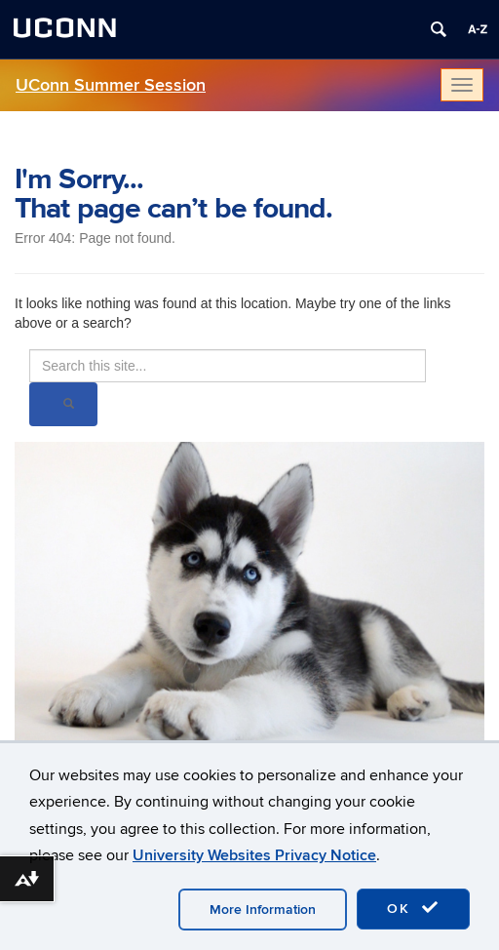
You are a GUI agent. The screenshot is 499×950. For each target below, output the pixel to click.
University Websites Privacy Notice (254, 855)
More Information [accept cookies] (263, 909)
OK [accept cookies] (413, 908)
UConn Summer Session (111, 85)
